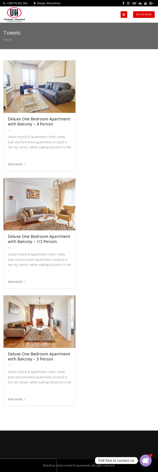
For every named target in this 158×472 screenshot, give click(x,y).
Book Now (143, 14)
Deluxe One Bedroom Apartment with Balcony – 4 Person (39, 121)
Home (7, 39)
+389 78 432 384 (15, 3)
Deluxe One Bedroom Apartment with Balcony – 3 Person (39, 356)
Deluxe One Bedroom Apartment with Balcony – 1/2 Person (39, 239)
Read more (15, 164)
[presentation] (28, 465)
